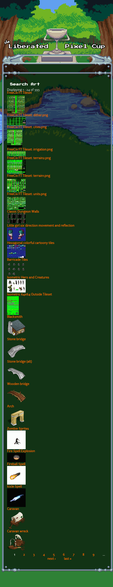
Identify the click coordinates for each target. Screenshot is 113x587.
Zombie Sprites (18, 429)
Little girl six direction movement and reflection (40, 225)
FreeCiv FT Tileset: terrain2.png (29, 158)
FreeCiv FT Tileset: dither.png (27, 115)
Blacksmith (14, 317)
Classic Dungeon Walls (23, 211)
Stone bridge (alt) (19, 361)
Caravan (13, 509)
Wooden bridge (18, 384)
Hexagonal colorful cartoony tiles (30, 243)
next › (51, 559)
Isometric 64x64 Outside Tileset (29, 294)
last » (68, 559)
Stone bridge (16, 339)
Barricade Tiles (17, 260)
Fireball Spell (16, 464)
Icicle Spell (14, 486)
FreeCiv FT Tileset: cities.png (27, 127)
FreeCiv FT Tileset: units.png (26, 194)
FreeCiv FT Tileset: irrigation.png (30, 149)
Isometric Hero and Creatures (28, 277)
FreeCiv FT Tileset (19, 93)
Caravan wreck (17, 531)
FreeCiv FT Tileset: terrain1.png (28, 176)
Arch (10, 406)
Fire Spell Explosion (21, 451)
